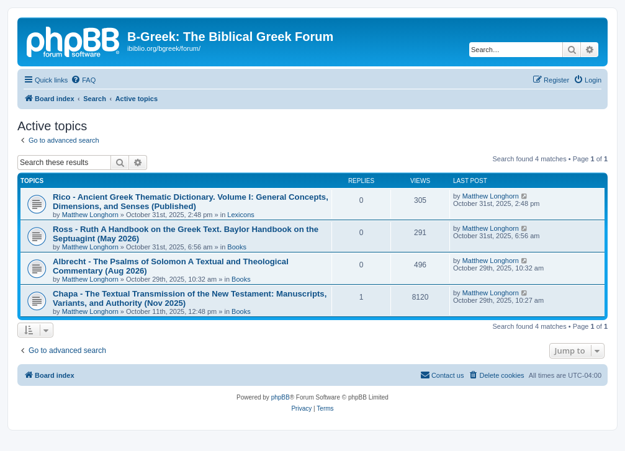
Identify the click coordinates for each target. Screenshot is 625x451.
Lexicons (240, 214)
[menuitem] (83, 80)
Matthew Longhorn (90, 214)
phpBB (280, 397)
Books (236, 247)
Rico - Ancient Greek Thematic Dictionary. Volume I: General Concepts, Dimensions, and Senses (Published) (190, 201)
